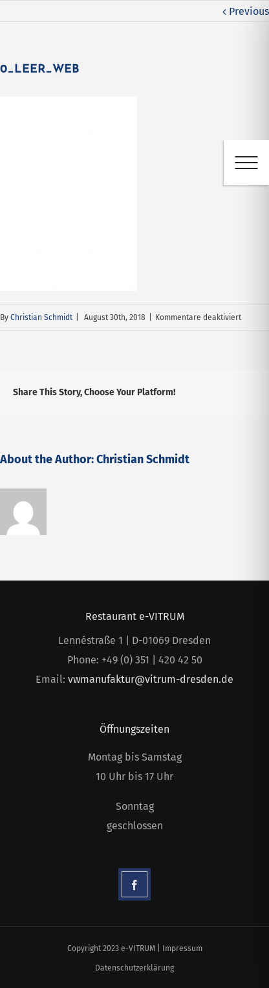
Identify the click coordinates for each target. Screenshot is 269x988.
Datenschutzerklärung (134, 967)
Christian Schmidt (41, 317)
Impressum (182, 948)
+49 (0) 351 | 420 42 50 (152, 660)
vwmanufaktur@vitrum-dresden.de (150, 679)
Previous (249, 11)
